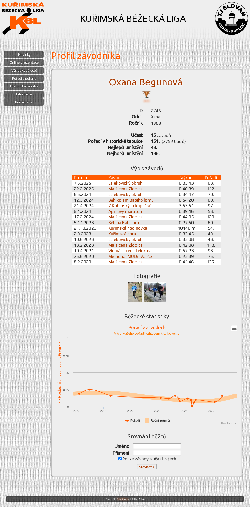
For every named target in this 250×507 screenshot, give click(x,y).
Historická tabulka (24, 86)
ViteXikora (123, 499)
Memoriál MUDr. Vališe (130, 256)
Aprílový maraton (125, 211)
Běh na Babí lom (123, 222)
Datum (80, 177)
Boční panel (24, 102)
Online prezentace (24, 62)
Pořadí (211, 177)
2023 (146, 96)
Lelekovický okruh (125, 183)
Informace (24, 94)
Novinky (24, 54)
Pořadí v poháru (24, 78)
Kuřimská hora (122, 233)
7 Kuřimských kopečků (130, 205)
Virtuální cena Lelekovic (130, 250)
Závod (114, 177)
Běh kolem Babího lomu (131, 200)
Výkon (186, 177)
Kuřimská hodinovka (127, 228)
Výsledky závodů (24, 70)
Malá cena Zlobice (125, 188)
